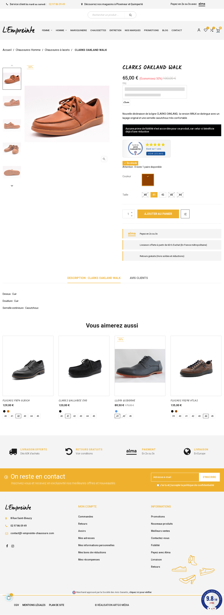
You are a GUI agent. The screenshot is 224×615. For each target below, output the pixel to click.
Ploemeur (122, 4)
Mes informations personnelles (96, 545)
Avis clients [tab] (139, 278)
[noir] (4, 411)
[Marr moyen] (148, 180)
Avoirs (82, 531)
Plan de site (56, 605)
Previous (12, 65)
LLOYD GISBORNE (125, 401)
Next (12, 185)
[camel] (8, 411)
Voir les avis (155, 153)
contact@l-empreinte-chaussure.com (32, 533)
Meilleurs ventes (160, 531)
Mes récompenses (89, 559)
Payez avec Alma (160, 552)
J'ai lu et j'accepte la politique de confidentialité (187, 485)
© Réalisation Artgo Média (112, 605)
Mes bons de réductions (92, 552)
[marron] (176, 411)
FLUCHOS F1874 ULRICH (16, 401)
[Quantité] (128, 214)
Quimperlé (137, 4)
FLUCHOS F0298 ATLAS (184, 401)
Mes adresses (86, 538)
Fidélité (155, 545)
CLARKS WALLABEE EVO (73, 401)
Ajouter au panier (158, 213)
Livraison (156, 559)
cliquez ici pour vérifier (140, 592)
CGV (16, 605)
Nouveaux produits (162, 523)
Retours (82, 523)
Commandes (85, 516)
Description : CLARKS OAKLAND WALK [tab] (94, 278)
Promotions (158, 516)
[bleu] (116, 411)
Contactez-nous (160, 538)
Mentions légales (34, 605)
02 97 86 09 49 (57, 4)
